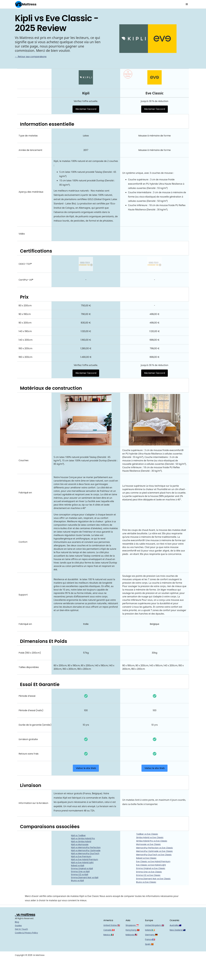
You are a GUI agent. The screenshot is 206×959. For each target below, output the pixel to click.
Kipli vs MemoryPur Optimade (85, 850)
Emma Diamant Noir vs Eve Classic (153, 878)
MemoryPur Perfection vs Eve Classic (154, 847)
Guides (18, 925)
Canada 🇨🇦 (108, 930)
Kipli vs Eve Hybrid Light (82, 862)
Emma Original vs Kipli (82, 868)
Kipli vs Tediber (78, 835)
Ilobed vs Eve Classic (146, 858)
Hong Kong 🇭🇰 (132, 930)
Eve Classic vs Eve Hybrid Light (151, 864)
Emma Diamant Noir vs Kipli (84, 877)
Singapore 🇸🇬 (132, 925)
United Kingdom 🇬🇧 (154, 925)
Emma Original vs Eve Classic (150, 868)
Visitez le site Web (86, 768)
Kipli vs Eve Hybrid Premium (84, 859)
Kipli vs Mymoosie (79, 844)
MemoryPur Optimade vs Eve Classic (154, 851)
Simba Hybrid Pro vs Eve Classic (151, 840)
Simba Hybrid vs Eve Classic (150, 837)
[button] (187, 4)
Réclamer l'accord (86, 109)
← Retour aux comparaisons (30, 56)
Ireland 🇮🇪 (150, 930)
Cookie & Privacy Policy (26, 932)
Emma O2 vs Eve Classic (148, 875)
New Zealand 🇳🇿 (177, 930)
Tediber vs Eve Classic (147, 834)
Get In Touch (21, 929)
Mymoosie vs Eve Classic (148, 844)
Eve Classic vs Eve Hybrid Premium (153, 861)
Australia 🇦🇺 (175, 925)
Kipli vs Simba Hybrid (81, 841)
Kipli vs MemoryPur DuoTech (85, 853)
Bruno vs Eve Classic (146, 882)
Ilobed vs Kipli (77, 865)
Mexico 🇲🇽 (108, 934)
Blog (17, 922)
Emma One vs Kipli (80, 871)
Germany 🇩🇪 (151, 934)
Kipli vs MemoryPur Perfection (86, 847)
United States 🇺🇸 (111, 925)
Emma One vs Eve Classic (149, 871)
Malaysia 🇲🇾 (131, 934)
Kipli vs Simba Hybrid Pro (83, 838)
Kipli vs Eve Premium (81, 856)
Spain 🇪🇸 (149, 944)
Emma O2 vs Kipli (79, 874)
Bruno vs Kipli (77, 880)
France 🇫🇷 (150, 939)
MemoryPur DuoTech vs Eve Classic (154, 854)
